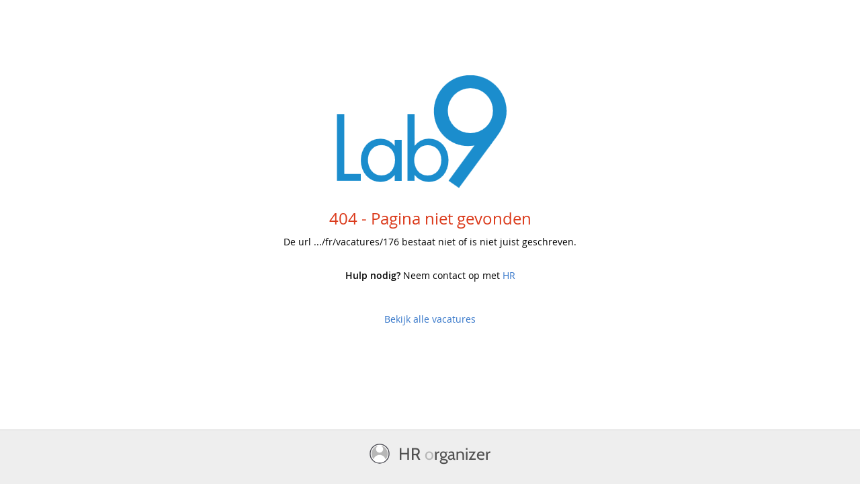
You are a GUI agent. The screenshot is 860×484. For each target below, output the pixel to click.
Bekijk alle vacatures (430, 319)
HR (509, 275)
